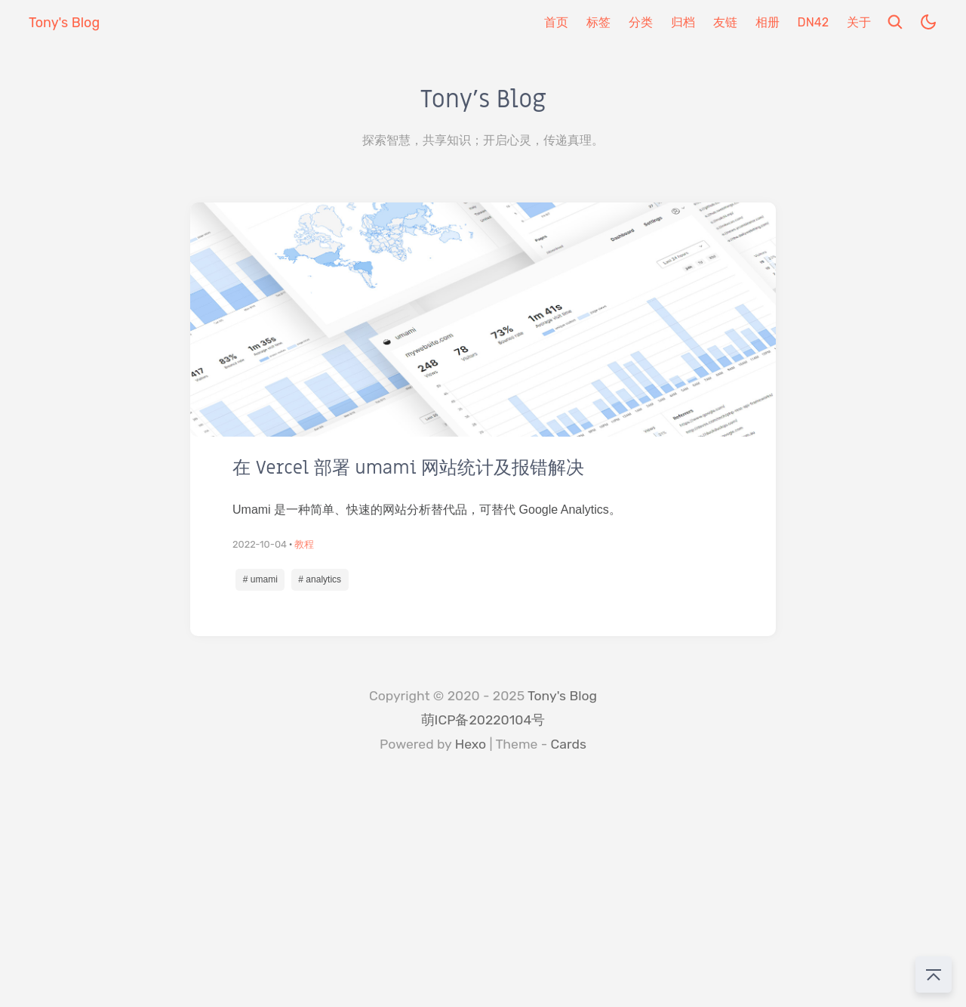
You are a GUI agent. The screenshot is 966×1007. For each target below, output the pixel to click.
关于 (859, 22)
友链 (725, 22)
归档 (683, 22)
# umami (260, 579)
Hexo (471, 744)
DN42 (813, 22)
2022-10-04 (259, 544)
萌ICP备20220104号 (483, 719)
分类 (641, 22)
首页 (556, 22)
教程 (304, 544)
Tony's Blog (562, 695)
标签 (598, 22)
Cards (568, 744)
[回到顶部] (933, 974)
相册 (767, 22)
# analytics (319, 579)
